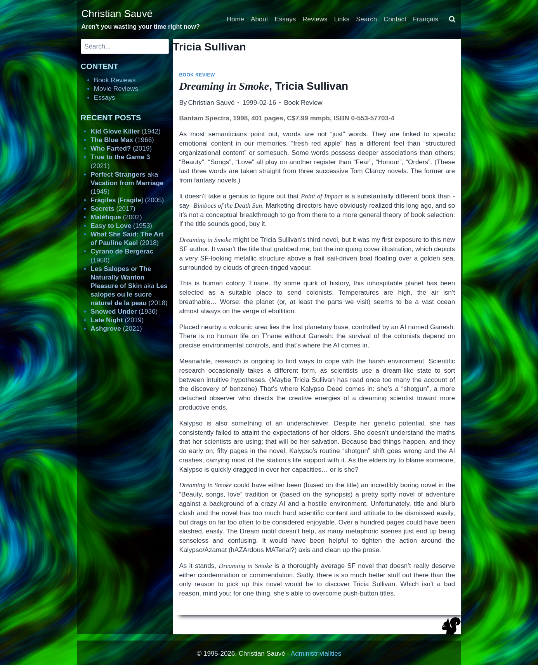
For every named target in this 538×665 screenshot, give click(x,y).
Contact (395, 19)
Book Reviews (115, 80)
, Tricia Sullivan (263, 86)
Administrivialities (316, 653)
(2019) (121, 148)
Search (366, 19)
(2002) (116, 217)
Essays (285, 19)
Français (425, 19)
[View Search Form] (452, 19)
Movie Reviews (116, 88)
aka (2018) (128, 286)
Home (235, 19)
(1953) (121, 225)
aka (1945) (126, 183)
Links (342, 19)
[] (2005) (127, 200)
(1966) (122, 140)
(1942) (125, 131)
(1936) (124, 311)
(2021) (116, 328)
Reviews (314, 19)
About (259, 19)
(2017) (112, 208)
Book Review (197, 75)
